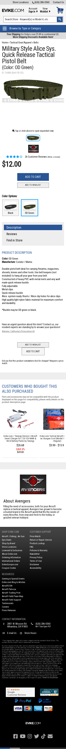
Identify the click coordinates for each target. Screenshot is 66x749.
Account (33, 10)
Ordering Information (11, 557)
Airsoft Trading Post (11, 592)
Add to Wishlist (33, 185)
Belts (36, 42)
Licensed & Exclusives (12, 550)
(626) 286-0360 (40, 2)
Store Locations (21, 2)
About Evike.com (9, 554)
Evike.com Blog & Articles (13, 582)
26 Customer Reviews (26, 156)
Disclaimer (34, 564)
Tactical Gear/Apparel (21, 42)
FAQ (31, 547)
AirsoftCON (7, 585)
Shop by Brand (8, 543)
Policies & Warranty (38, 550)
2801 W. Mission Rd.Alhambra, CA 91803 (17, 625)
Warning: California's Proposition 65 (18, 331)
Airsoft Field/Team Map (12, 596)
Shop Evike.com (10, 531)
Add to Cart (33, 177)
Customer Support (40, 531)
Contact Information (14, 619)
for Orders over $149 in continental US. (33, 35)
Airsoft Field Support (11, 599)
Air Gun (21, 536)
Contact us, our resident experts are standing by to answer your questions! (31, 326)
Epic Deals (6, 540)
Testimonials (7, 603)
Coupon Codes (9, 568)
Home (5, 42)
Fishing (13, 536)
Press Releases (9, 610)
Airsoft (5, 536)
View (45, 10)
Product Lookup (37, 543)
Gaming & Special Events (13, 578)
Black (10, 208)
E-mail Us (12, 633)
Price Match (35, 536)
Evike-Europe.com (10, 564)
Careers (5, 606)
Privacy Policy (36, 557)
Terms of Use (36, 561)
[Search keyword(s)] (33, 19)
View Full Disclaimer (50, 678)
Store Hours (30, 633)
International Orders (11, 561)
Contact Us (58, 2)
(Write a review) (53, 157)
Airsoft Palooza (9, 589)
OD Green (29, 208)
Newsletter (35, 554)
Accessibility (35, 568)
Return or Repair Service (41, 540)
